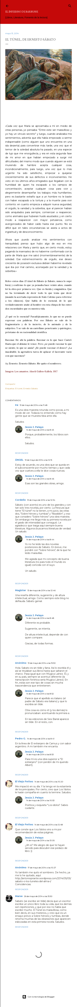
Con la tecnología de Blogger (38, 997)
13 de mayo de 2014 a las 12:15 (38, 460)
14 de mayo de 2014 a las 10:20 (48, 781)
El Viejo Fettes (24, 781)
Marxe (19, 896)
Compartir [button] (10, 384)
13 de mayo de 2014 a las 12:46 (41, 590)
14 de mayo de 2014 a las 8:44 (40, 539)
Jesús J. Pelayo (34, 427)
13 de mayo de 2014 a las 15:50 (42, 663)
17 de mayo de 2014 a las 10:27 (42, 867)
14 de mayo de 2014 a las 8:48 (40, 618)
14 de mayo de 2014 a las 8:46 (40, 478)
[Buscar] (70, 5)
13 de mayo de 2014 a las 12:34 (41, 500)
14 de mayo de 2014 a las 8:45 (40, 430)
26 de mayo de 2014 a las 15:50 (38, 896)
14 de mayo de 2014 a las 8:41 (40, 738)
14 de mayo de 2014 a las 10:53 (40, 800)
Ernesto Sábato (30, 388)
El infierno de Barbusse (21, 11)
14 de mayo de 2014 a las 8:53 (40, 754)
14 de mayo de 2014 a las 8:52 (40, 693)
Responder (21, 453)
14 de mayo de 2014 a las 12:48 (48, 824)
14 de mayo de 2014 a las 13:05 (40, 840)
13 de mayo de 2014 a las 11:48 (33, 405)
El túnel (18, 388)
